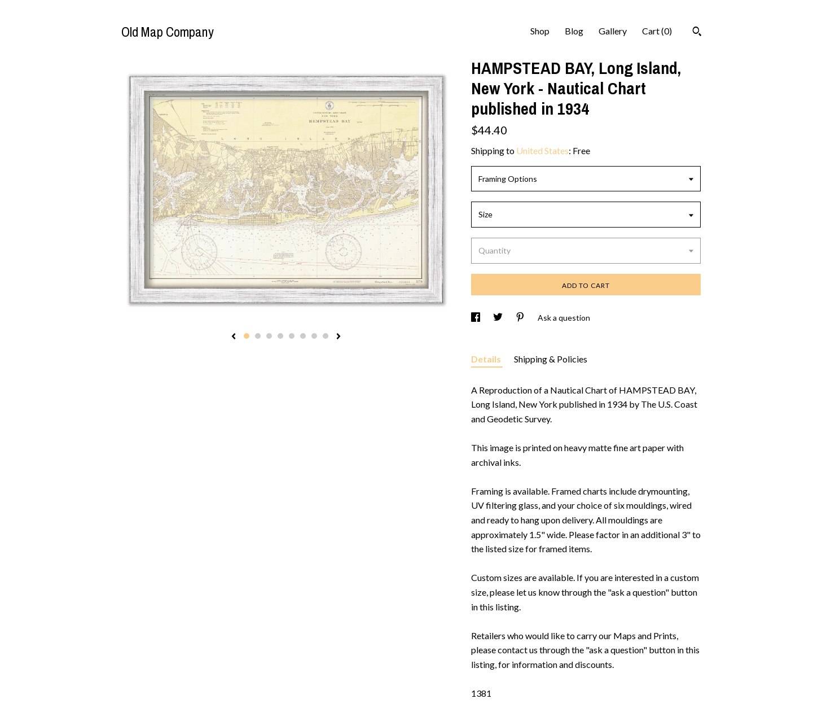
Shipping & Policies (550, 358)
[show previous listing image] (233, 337)
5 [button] (291, 336)
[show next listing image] (338, 337)
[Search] (697, 33)
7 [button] (314, 336)
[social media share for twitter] (498, 317)
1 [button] (246, 336)
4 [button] (280, 336)
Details (487, 358)
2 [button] (258, 336)
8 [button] (325, 336)
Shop (540, 30)
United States (542, 150)
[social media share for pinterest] (521, 317)
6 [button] (303, 336)
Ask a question (564, 317)
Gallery (613, 30)
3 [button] (269, 336)
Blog (574, 30)
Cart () (657, 30)
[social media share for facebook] (476, 317)
